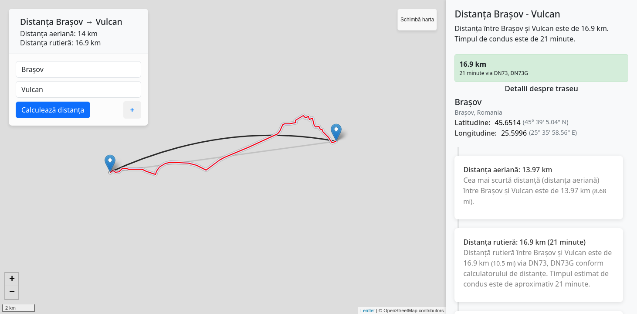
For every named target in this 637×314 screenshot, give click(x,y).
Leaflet (367, 310)
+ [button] (12, 279)
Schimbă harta (417, 20)
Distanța (37, 21)
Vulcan (108, 21)
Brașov (69, 21)
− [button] (12, 292)
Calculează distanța (53, 110)
